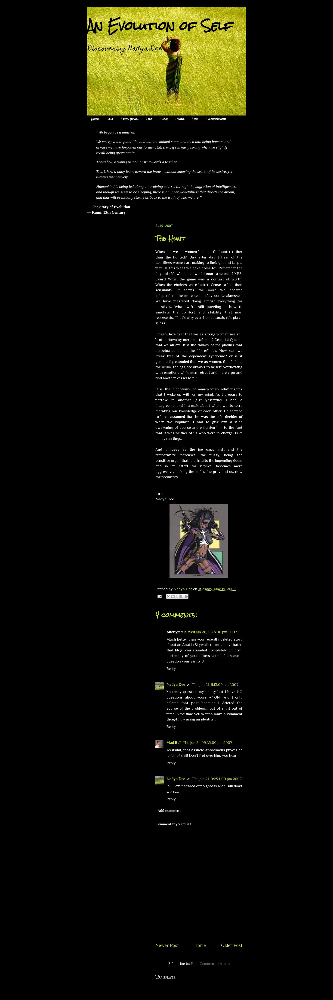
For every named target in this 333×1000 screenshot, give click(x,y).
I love (164, 119)
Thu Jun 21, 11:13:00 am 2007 (215, 684)
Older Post (231, 945)
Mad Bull (173, 742)
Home (200, 945)
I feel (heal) (130, 119)
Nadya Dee (175, 684)
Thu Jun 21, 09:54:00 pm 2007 (217, 779)
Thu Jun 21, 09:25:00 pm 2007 (207, 742)
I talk (180, 119)
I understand (216, 119)
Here (95, 119)
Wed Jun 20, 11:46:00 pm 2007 (212, 632)
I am (110, 119)
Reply (171, 668)
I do (149, 119)
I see (195, 119)
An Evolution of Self (160, 25)
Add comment (169, 811)
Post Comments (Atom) (210, 963)
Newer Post (167, 945)
